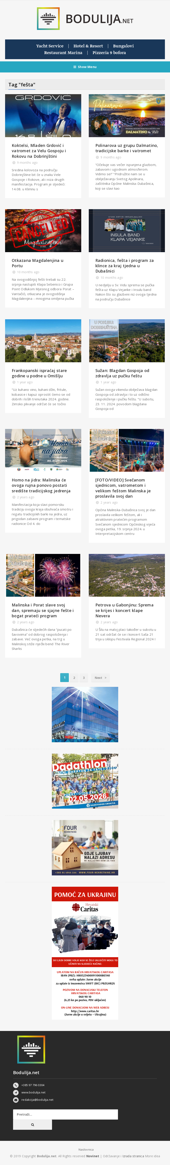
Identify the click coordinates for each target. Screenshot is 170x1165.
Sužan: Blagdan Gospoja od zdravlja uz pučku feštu (122, 373)
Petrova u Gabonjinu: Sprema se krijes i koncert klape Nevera (124, 610)
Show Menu (85, 67)
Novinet (92, 1156)
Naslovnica (86, 1149)
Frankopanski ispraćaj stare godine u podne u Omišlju (39, 373)
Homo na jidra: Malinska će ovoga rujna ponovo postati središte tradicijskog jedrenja (41, 485)
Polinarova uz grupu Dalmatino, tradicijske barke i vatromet (126, 148)
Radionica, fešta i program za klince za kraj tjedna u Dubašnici (124, 266)
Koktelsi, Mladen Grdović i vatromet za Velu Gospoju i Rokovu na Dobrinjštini (39, 151)
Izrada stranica (133, 1156)
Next (100, 677)
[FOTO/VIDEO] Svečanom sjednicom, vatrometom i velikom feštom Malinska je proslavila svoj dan (123, 488)
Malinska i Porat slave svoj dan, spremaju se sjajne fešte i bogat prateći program (43, 610)
